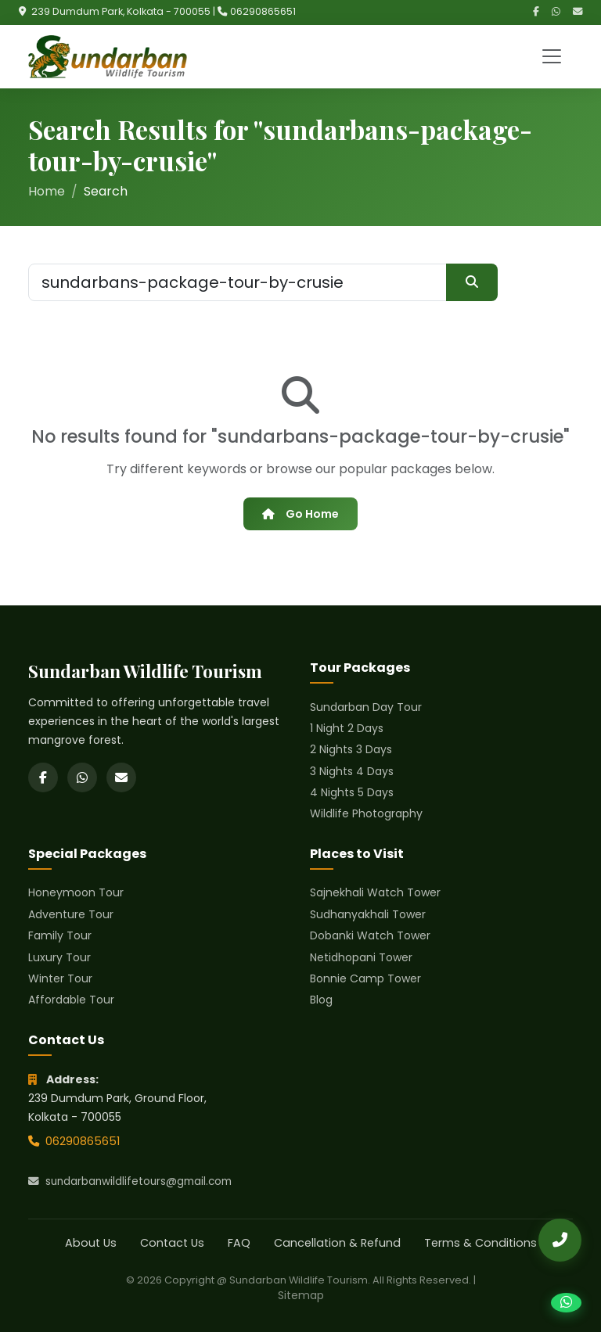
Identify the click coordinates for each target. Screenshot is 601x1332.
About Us (91, 1243)
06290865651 (263, 11)
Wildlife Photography (366, 813)
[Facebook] (536, 12)
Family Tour (60, 935)
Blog (321, 999)
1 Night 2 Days (346, 728)
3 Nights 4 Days (352, 771)
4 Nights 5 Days (352, 792)
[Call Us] (559, 1240)
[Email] (577, 12)
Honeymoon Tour (76, 892)
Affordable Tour (71, 999)
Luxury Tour (59, 957)
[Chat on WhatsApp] (566, 1302)
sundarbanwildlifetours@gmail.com (130, 1181)
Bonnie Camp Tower (365, 978)
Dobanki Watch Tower (370, 935)
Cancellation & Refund (337, 1243)
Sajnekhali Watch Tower (375, 892)
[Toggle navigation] (552, 56)
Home (46, 191)
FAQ (239, 1243)
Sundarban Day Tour (366, 707)
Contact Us (172, 1243)
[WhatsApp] (556, 12)
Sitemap (301, 1295)
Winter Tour (60, 978)
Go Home (300, 514)
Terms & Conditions (480, 1243)
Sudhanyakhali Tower (368, 914)
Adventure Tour (70, 914)
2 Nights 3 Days (351, 749)
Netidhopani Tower (361, 957)
